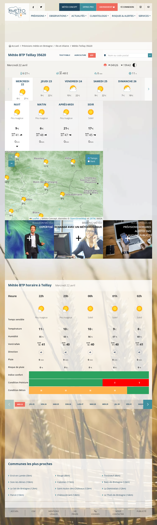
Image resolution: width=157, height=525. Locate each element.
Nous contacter (118, 512)
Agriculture (80, 55)
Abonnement (107, 7)
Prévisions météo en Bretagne (37, 45)
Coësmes (64, 481)
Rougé (62, 475)
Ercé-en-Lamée (20, 475)
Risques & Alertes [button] (123, 16)
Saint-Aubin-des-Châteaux (73, 488)
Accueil (14, 45)
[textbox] (129, 55)
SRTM (93, 218)
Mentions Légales (53, 512)
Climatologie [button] (98, 16)
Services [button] (144, 16)
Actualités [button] (78, 16)
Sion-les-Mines (20, 481)
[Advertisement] (78, 31)
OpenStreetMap (78, 218)
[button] (7, 178)
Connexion (127, 7)
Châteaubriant (67, 494)
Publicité (141, 511)
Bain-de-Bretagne (116, 481)
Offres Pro (88, 7)
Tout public (64, 55)
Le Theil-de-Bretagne (117, 494)
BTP (91, 55)
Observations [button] (57, 16)
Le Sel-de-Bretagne (22, 488)
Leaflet (34, 218)
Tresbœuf (111, 475)
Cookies (95, 512)
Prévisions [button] (37, 16)
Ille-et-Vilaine (62, 45)
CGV (33, 511)
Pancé (16, 494)
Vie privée (75, 512)
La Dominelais (114, 488)
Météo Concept (69, 7)
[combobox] (129, 55)
